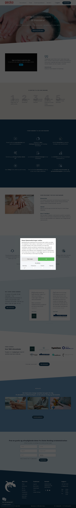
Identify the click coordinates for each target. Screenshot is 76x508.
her (41, 252)
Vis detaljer (37, 262)
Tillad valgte (29, 259)
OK (46, 259)
